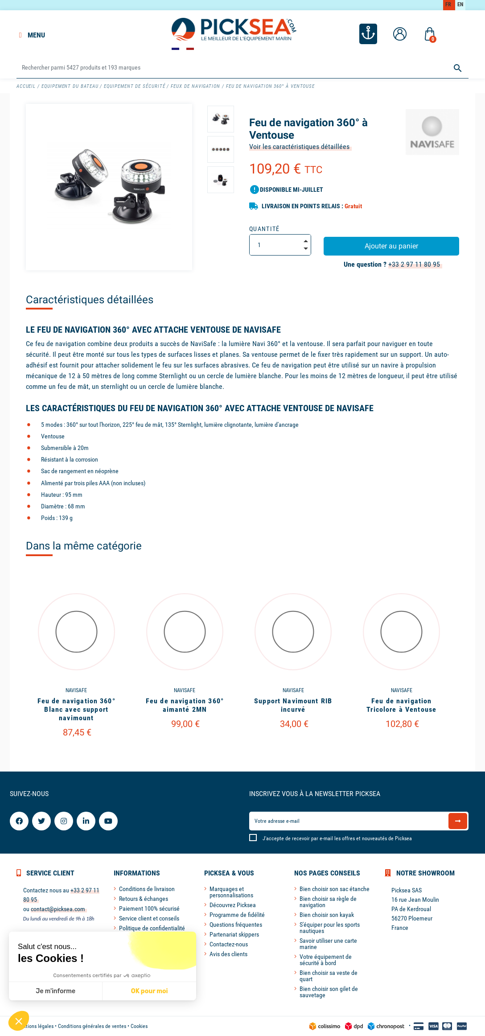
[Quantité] (280, 245)
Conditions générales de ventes (92, 1026)
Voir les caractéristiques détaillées (299, 146)
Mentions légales (34, 1026)
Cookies (139, 1026)
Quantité (264, 228)
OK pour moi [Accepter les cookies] (66, 991)
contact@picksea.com (58, 908)
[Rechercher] (242, 68)
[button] (18, 1021)
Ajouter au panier (391, 246)
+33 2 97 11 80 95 (414, 264)
